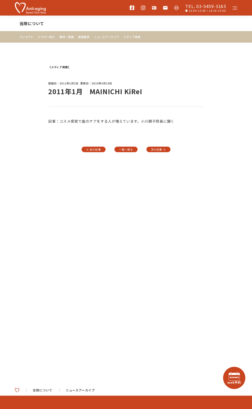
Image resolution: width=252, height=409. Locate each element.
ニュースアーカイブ (106, 37)
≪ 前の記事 (93, 149)
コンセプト (26, 37)
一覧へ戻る (126, 149)
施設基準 (84, 37)
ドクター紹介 (46, 37)
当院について (31, 23)
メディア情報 (132, 37)
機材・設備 (67, 37)
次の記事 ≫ (158, 149)
